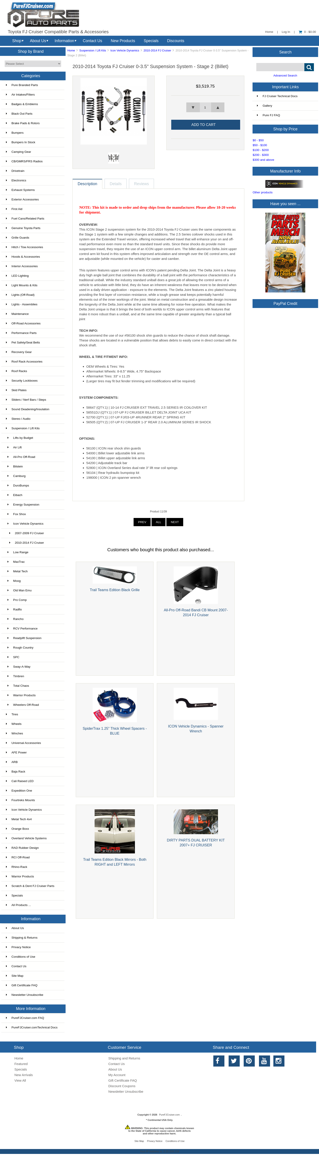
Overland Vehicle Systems (26, 838)
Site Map (14, 975)
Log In (286, 31)
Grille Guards (17, 237)
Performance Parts (21, 333)
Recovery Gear (19, 352)
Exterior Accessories (22, 199)
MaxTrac (15, 561)
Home (269, 31)
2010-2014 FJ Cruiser (157, 50)
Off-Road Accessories (23, 323)
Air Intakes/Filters (20, 94)
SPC (12, 657)
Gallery (264, 105)
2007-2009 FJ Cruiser (25, 533)
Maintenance (17, 314)
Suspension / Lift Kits (92, 50)
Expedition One (19, 790)
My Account (116, 1075)
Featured (21, 1064)
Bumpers (14, 132)
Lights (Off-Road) (20, 294)
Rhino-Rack (16, 867)
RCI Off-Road (18, 857)
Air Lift (14, 447)
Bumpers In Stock (20, 142)
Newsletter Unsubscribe (24, 994)
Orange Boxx (17, 828)
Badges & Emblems (22, 104)
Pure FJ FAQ (268, 115)
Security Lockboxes (22, 380)
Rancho (14, 619)
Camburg (15, 476)
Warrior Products (21, 695)
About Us (38, 41)
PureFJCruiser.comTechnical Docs (32, 1027)
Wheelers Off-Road (22, 704)
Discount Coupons (121, 1086)
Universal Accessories (23, 743)
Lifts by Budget (19, 437)
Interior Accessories (22, 266)
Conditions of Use (20, 956)
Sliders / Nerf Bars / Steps (26, 399)
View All (20, 1080)
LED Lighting (17, 275)
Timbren (15, 676)
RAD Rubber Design (22, 847)
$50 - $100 (260, 145)
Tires (12, 714)
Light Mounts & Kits (21, 285)
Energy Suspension (22, 504)
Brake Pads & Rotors (23, 123)
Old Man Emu (19, 590)
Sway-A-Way (18, 666)
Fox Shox (16, 514)
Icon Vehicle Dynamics (24, 809)
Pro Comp (16, 600)
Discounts (175, 41)
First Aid (14, 209)
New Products (123, 41)
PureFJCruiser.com (169, 1114)
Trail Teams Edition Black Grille (115, 590)
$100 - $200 (261, 150)
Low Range (17, 552)
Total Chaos (17, 685)
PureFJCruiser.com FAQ (25, 1018)
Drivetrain (15, 171)
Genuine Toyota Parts (23, 228)
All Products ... (18, 905)
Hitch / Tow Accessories (24, 247)
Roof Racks (16, 371)
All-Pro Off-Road (20, 457)
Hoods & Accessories (23, 256)
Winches (14, 733)
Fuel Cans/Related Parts (25, 218)
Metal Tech (17, 571)
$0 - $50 (258, 140)
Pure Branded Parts (22, 85)
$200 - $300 (261, 155)
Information (64, 41)
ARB (12, 762)
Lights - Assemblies (21, 304)
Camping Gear (18, 151)
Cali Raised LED (20, 781)
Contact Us (92, 41)
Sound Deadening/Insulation (27, 409)
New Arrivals (23, 1075)
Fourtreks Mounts (20, 800)
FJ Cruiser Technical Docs (277, 96)
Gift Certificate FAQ (21, 985)
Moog (13, 580)
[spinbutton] (205, 107)
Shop (16, 41)
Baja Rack (15, 771)
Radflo (14, 609)
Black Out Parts (19, 113)
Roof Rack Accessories (24, 361)
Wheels (13, 724)
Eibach (14, 495)
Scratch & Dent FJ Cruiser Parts (30, 886)
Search (285, 52)
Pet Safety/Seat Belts (23, 342)
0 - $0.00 (307, 31)
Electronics (16, 180)
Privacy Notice (18, 947)
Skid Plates (16, 390)
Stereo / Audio (18, 418)
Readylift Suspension (23, 638)
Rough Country (19, 647)
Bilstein (14, 466)
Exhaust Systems (20, 190)
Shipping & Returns (21, 937)
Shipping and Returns (124, 1058)
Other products (262, 192)
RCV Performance (22, 628)
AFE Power (16, 752)
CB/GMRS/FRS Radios (24, 161)
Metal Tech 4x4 (19, 819)
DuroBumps (17, 485)
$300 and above (263, 159)
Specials (151, 41)
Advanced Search (285, 75)
